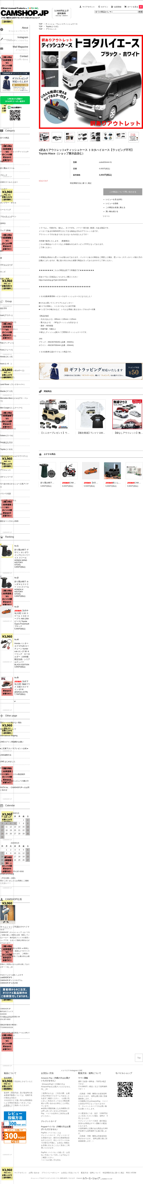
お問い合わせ (34, 1173)
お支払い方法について (70, 1173)
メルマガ (64, 1070)
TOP (40, 24)
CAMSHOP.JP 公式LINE (9, 983)
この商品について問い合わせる (122, 192)
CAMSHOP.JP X (6, 977)
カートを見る (135, 7)
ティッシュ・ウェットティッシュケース (61, 24)
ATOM (133, 1173)
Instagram (74, 1070)
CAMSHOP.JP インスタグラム (11, 980)
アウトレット (51, 29)
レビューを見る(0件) (114, 199)
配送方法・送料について (91, 1173)
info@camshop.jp (7, 874)
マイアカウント (88, 7)
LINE (80, 1070)
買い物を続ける (112, 211)
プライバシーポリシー (50, 1173)
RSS (128, 1173)
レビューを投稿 (112, 203)
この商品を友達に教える (115, 207)
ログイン (104, 7)
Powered (95, 1178)
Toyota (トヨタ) (52, 26)
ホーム (9, 1173)
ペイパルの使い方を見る (51, 1160)
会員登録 (117, 7)
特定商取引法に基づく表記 (80, 183)
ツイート (106, 216)
